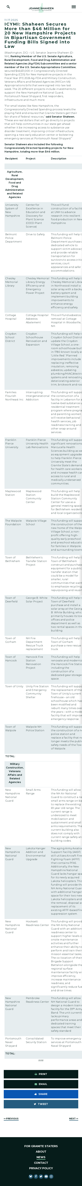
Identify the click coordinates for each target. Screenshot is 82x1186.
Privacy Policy (41, 1168)
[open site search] (8, 7)
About (41, 1151)
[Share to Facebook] (41, 1094)
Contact (41, 1163)
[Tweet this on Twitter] (41, 1104)
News (41, 1157)
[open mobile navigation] (73, 7)
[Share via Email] (41, 1084)
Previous (12, 1118)
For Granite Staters (41, 1146)
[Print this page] (41, 1074)
